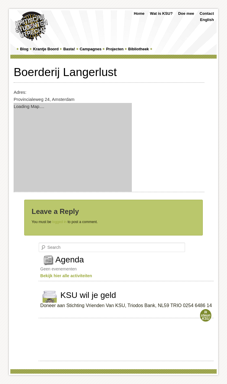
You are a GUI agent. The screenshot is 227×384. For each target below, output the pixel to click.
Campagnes (90, 49)
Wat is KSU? (161, 13)
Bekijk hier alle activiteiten (66, 275)
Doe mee (186, 13)
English (207, 19)
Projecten (115, 49)
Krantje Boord (46, 49)
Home (139, 13)
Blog (24, 49)
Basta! (69, 49)
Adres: (20, 92)
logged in (59, 222)
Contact (207, 13)
